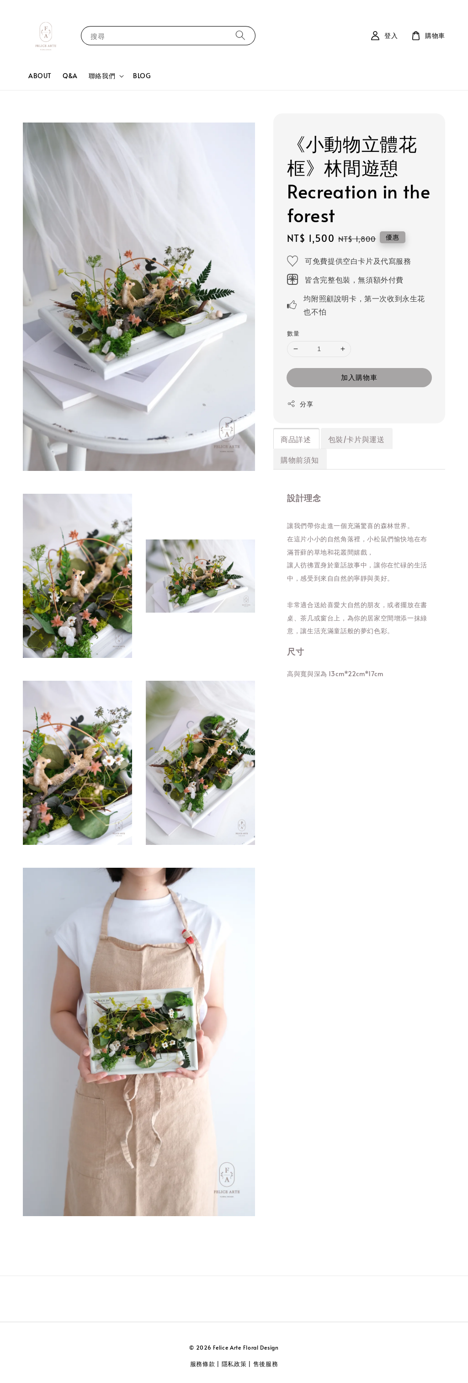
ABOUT (40, 75)
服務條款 (202, 1364)
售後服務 (265, 1364)
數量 (293, 333)
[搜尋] (240, 35)
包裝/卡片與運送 (356, 439)
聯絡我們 (102, 76)
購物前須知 (300, 459)
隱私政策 (234, 1364)
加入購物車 (359, 377)
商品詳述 (296, 439)
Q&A (70, 75)
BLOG (141, 75)
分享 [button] (300, 404)
